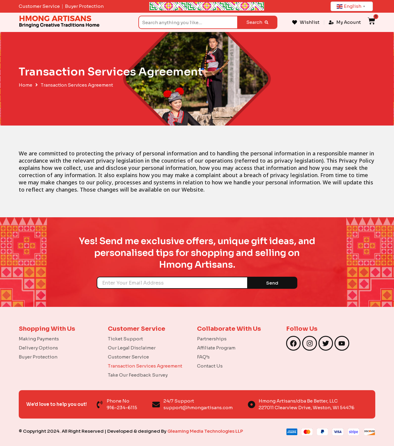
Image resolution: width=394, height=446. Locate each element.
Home (25, 85)
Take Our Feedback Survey (138, 375)
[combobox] (187, 22)
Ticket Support (125, 339)
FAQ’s (203, 357)
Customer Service (128, 357)
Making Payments (39, 339)
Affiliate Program (216, 348)
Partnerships (212, 339)
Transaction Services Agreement (145, 366)
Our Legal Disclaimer (132, 348)
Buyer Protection (38, 357)
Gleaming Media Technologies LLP (206, 431)
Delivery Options (38, 348)
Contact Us (210, 366)
